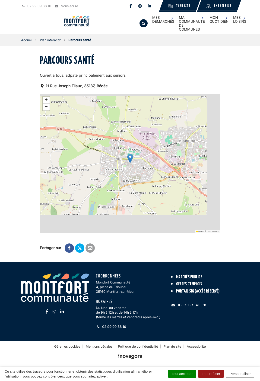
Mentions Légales (99, 346)
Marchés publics (189, 277)
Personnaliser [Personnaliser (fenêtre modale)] (240, 374)
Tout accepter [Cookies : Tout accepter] (182, 374)
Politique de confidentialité (138, 346)
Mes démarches (163, 19)
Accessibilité (196, 346)
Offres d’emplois (189, 284)
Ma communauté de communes (192, 23)
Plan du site (172, 346)
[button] (130, 158)
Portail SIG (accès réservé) (198, 291)
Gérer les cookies (67, 346)
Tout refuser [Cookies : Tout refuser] (211, 374)
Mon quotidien (218, 19)
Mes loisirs (239, 19)
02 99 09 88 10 (111, 327)
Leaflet (199, 231)
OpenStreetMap (213, 231)
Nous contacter (188, 305)
